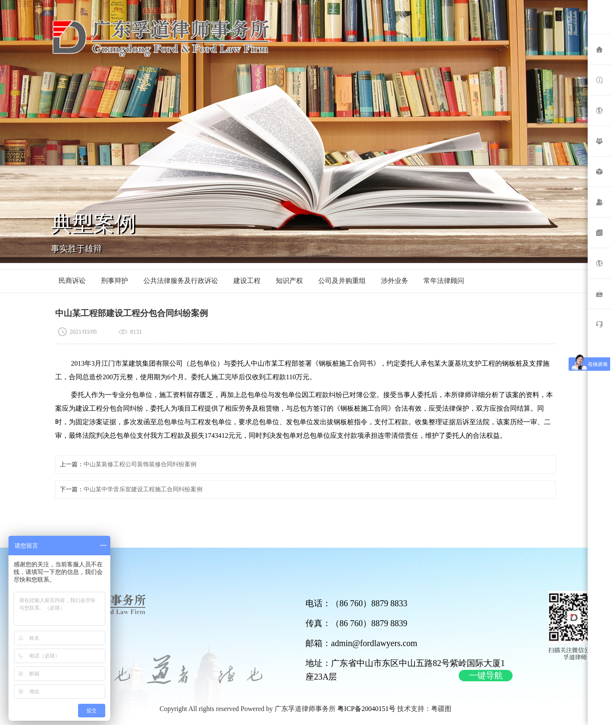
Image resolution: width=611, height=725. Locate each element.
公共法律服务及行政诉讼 (180, 280)
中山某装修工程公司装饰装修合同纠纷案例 (140, 464)
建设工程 (247, 280)
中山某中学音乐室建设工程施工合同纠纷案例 (143, 489)
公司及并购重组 (342, 280)
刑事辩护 (114, 280)
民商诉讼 (72, 280)
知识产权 (289, 280)
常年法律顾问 (443, 280)
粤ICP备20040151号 (366, 708)
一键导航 (486, 675)
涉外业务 (394, 280)
